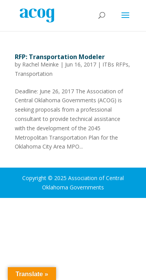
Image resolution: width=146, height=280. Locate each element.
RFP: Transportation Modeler (60, 56)
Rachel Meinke (40, 64)
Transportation (34, 73)
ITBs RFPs (115, 64)
